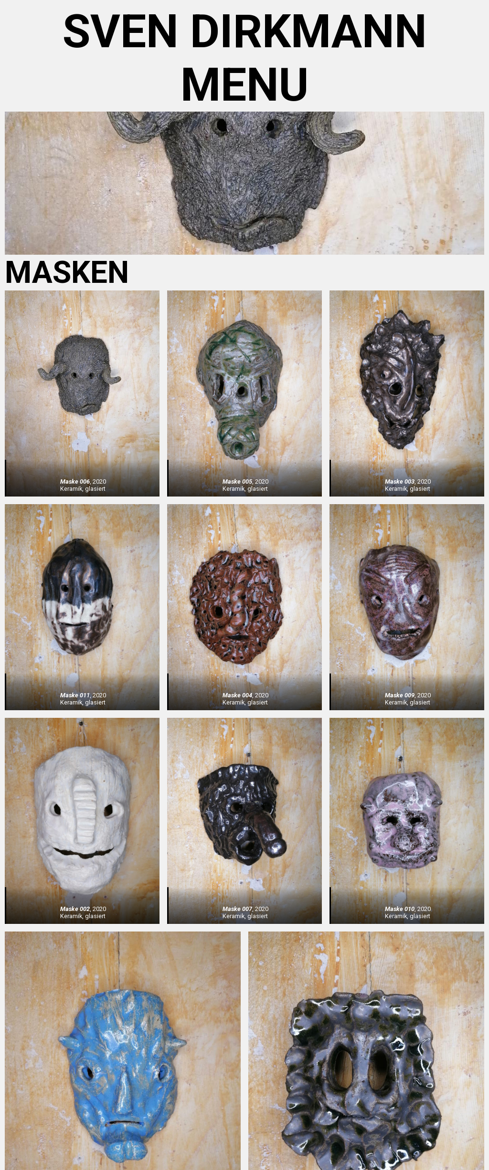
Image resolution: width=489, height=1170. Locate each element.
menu (244, 85)
